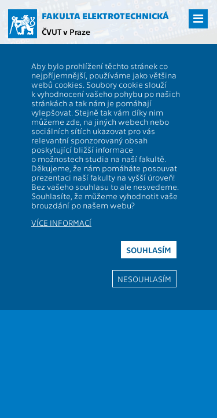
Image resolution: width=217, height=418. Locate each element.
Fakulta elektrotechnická (105, 15)
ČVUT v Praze (66, 31)
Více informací (61, 222)
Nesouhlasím (144, 278)
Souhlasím (148, 249)
